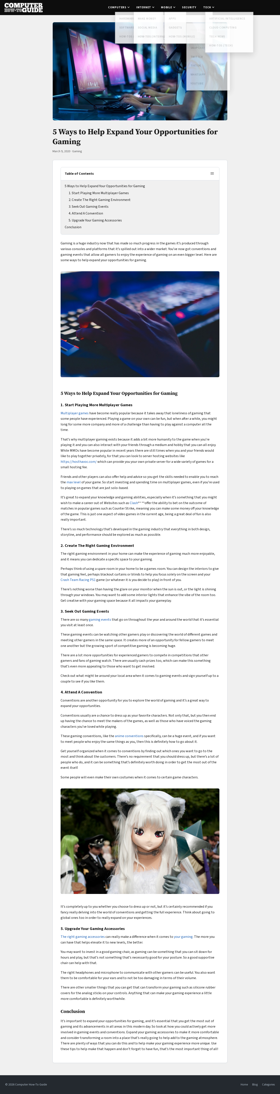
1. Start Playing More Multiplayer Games (99, 193)
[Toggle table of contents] (212, 173)
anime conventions (129, 736)
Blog (255, 1085)
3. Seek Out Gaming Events (88, 206)
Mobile (166, 7)
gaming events (100, 619)
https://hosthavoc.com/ (79, 461)
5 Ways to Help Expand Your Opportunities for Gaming (105, 186)
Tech (207, 7)
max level (73, 482)
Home (244, 1085)
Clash (134, 503)
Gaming (77, 151)
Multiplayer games (75, 413)
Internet (143, 7)
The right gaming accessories (83, 936)
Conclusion (73, 227)
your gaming (183, 936)
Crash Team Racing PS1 (78, 579)
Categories (268, 1085)
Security (189, 7)
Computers (117, 7)
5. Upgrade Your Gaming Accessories (95, 220)
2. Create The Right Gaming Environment (100, 199)
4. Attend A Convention (86, 213)
